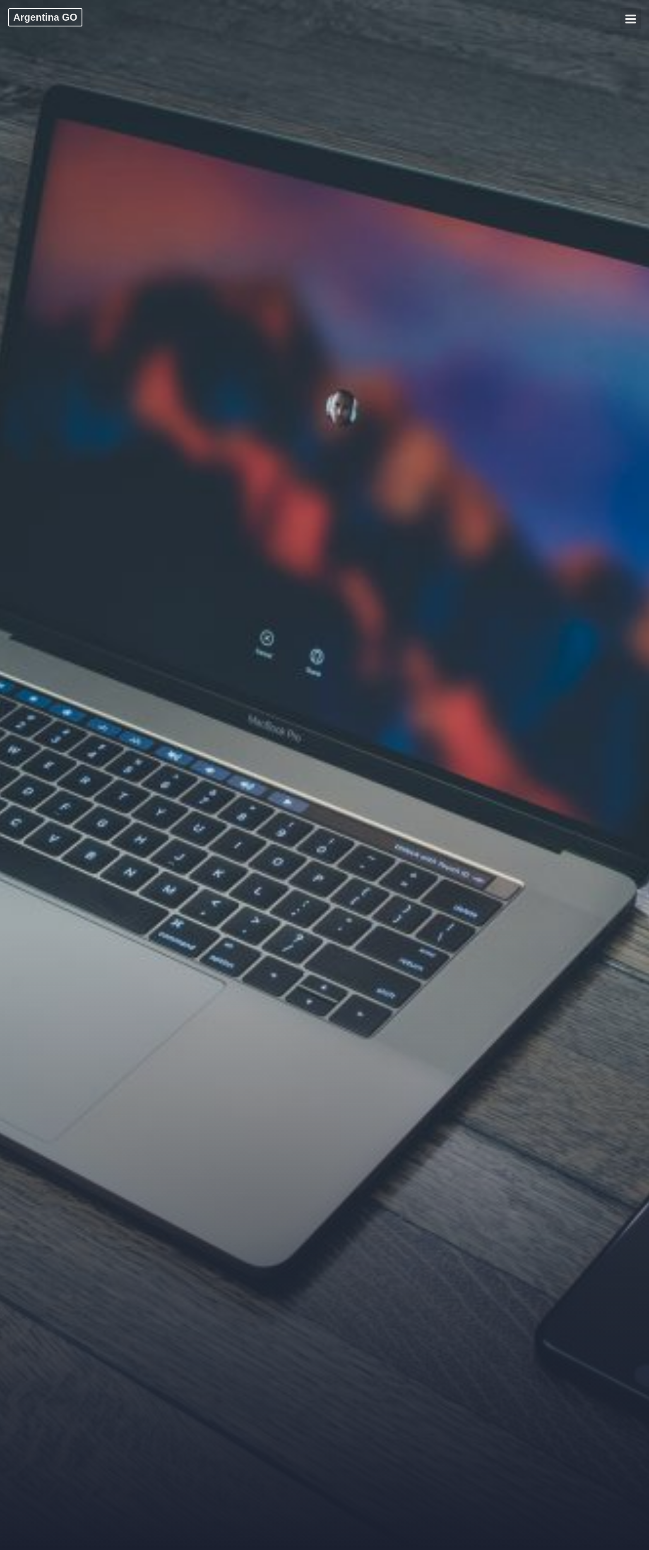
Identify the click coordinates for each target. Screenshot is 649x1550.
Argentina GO (45, 17)
